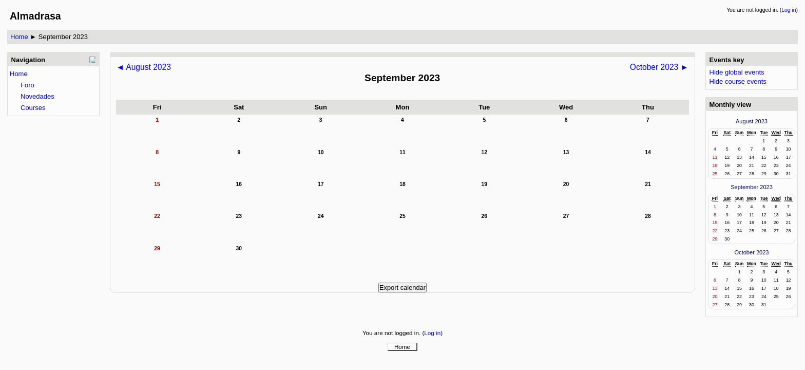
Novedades (37, 96)
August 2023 (752, 121)
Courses (33, 108)
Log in (788, 10)
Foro (27, 85)
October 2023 (752, 252)
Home (19, 37)
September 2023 (63, 37)
